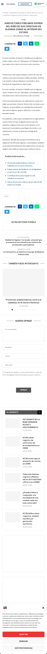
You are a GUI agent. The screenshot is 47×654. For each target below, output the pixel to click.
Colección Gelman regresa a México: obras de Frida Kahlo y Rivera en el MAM (32, 478)
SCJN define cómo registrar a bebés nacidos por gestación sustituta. (31, 518)
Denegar (23, 641)
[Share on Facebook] (20, 44)
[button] (43, 608)
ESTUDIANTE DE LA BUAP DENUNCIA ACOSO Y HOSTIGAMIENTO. (31, 423)
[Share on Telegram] (7, 49)
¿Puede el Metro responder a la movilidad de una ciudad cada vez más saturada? (30, 497)
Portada (6, 13)
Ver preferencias (23, 648)
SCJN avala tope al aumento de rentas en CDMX (32, 461)
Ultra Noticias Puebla (21, 36)
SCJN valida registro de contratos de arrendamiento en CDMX (31, 443)
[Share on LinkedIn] (31, 44)
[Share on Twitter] (25, 44)
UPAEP (6, 196)
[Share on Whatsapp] (36, 44)
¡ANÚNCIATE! (24, 4)
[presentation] (21, 382)
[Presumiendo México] (39, 3)
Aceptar (23, 634)
